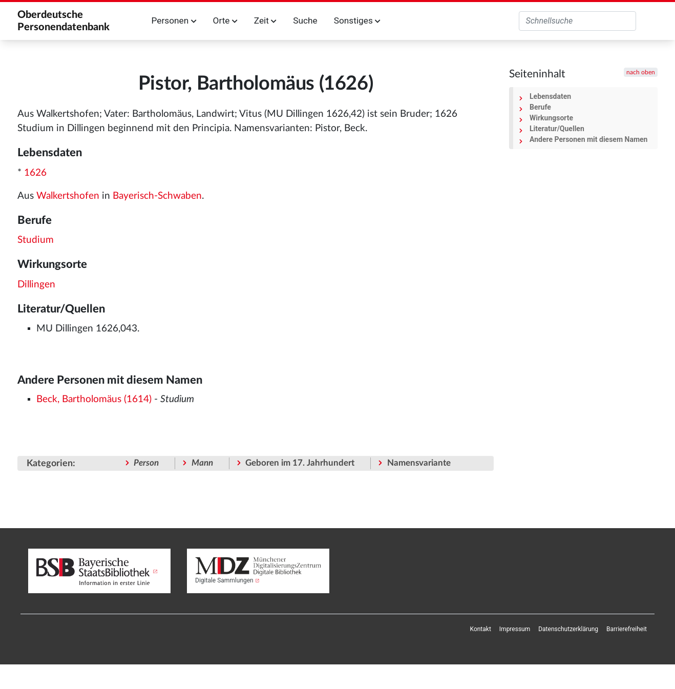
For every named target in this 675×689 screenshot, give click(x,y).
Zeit (265, 20)
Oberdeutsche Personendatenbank (63, 21)
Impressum (514, 629)
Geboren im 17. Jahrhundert (299, 462)
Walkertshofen (67, 196)
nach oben (640, 72)
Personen (174, 20)
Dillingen (36, 284)
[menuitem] (480, 629)
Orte (225, 20)
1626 (35, 173)
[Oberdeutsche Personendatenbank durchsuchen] (577, 21)
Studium (35, 240)
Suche (305, 20)
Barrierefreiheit (626, 629)
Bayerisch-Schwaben (157, 196)
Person (146, 462)
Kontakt (480, 629)
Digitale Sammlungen (224, 580)
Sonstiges (357, 20)
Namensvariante (419, 462)
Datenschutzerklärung (568, 629)
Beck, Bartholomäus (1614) (94, 399)
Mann (202, 462)
